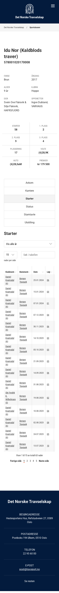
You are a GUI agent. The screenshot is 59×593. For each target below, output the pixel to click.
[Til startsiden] (29, 12)
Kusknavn (10, 272)
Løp (48, 272)
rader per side (10, 256)
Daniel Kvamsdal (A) (10, 280)
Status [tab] (29, 206)
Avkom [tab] (29, 182)
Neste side (44, 461)
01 (48, 303)
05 (48, 349)
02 (48, 397)
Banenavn (24, 272)
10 (48, 445)
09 (48, 422)
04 (48, 315)
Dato (36, 272)
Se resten (29, 581)
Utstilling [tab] (29, 222)
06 (48, 280)
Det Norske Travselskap (14, 27)
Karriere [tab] (29, 190)
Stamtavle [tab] (29, 214)
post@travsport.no (29, 569)
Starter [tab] (30, 198)
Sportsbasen (35, 27)
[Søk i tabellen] (38, 254)
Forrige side (15, 461)
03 (48, 291)
